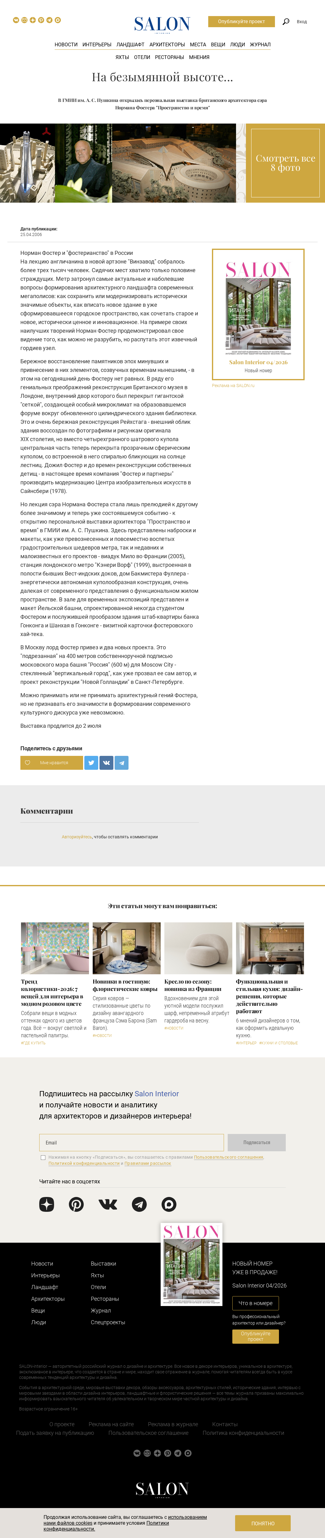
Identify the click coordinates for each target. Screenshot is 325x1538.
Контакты (225, 1424)
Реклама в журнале (173, 1424)
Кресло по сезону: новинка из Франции (193, 985)
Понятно (263, 1524)
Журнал (260, 45)
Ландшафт (130, 45)
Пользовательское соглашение (148, 1433)
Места (198, 45)
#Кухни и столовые (278, 1043)
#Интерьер (246, 1043)
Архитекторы (167, 45)
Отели (142, 57)
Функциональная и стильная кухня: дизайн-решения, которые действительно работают (269, 996)
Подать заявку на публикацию (55, 1433)
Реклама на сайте (111, 1424)
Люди (237, 45)
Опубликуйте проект (241, 21)
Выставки (103, 1263)
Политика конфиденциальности (243, 1433)
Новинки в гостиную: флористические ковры (125, 985)
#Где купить (33, 1043)
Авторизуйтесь (77, 836)
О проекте (61, 1424)
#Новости (102, 1036)
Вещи (218, 45)
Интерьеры (97, 45)
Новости (66, 45)
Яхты (122, 57)
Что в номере (255, 1303)
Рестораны (169, 57)
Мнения (199, 57)
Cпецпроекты (108, 1322)
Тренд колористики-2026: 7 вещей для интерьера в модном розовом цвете (52, 992)
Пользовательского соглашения (229, 1157)
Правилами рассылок (148, 1163)
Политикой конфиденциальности (84, 1163)
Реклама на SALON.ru (233, 385)
